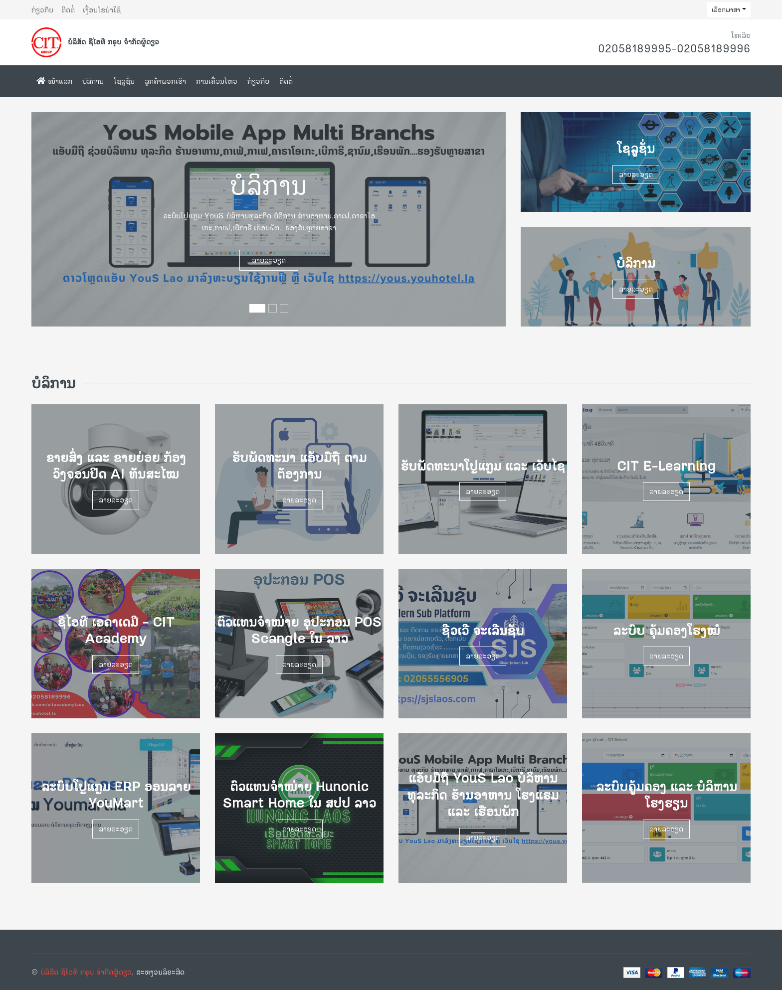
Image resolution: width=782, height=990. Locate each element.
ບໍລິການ (93, 81)
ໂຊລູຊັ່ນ (124, 81)
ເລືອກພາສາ (726, 9)
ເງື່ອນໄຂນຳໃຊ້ (102, 9)
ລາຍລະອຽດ (269, 260)
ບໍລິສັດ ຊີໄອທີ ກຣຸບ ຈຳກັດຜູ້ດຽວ (86, 972)
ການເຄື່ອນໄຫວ (216, 81)
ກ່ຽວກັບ (42, 9)
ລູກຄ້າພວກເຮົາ (165, 81)
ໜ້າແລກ (54, 81)
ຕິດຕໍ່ (68, 9)
